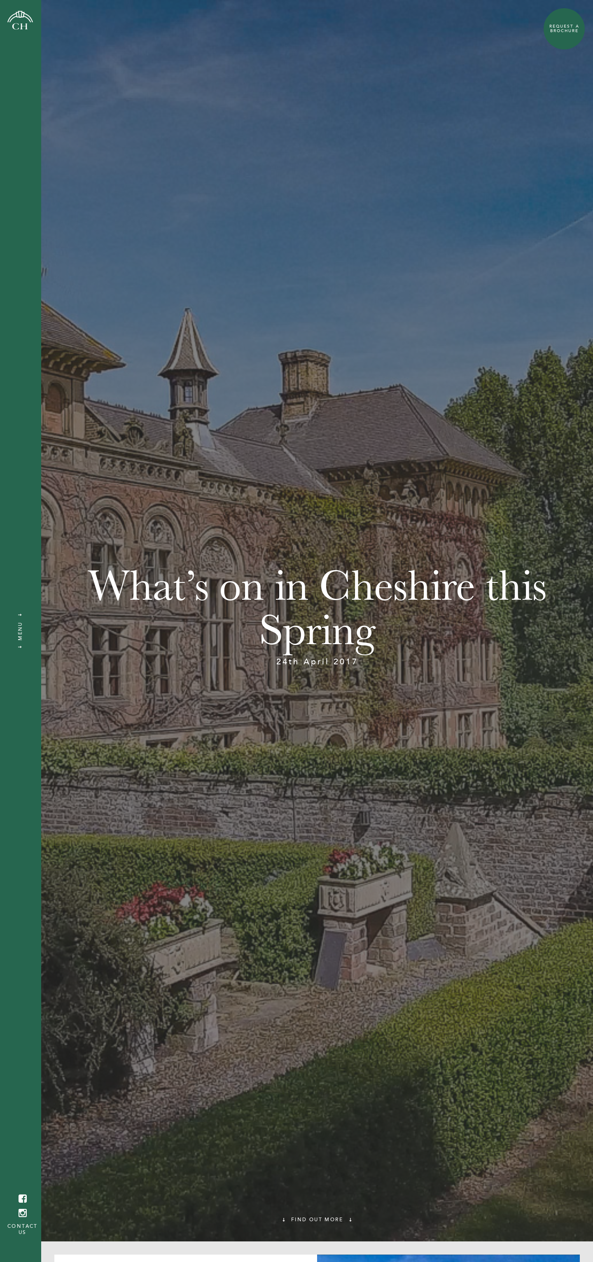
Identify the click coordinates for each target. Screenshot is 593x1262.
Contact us (22, 1229)
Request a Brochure (564, 28)
